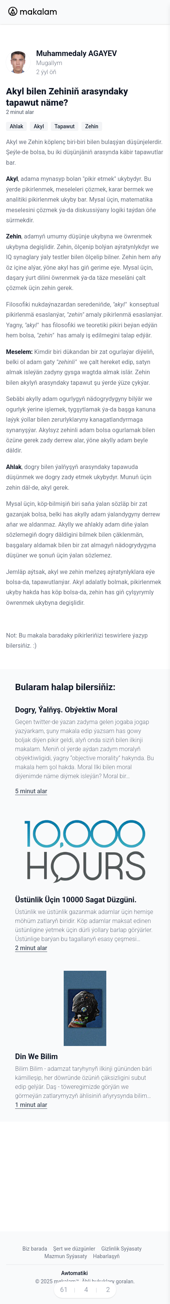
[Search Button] (136, 12)
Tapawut (65, 126)
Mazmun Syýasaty (65, 1256)
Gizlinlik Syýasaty (121, 1249)
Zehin (91, 126)
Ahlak (16, 126)
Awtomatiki (74, 1273)
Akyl (39, 126)
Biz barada (34, 1249)
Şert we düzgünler (74, 1249)
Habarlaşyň (106, 1256)
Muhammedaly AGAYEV (76, 53)
